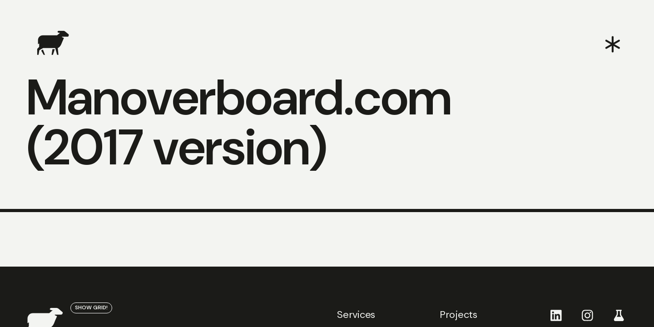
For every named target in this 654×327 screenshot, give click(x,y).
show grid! (91, 307)
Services (356, 314)
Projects (458, 314)
